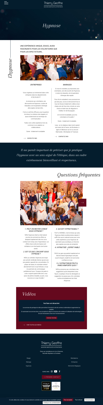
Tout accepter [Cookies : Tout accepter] (68, 400)
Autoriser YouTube (51, 318)
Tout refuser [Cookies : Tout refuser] (78, 400)
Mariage (28, 362)
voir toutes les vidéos (31, 325)
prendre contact (51, 377)
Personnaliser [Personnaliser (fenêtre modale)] (89, 400)
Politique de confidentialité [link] (52, 402)
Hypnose (28, 366)
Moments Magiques (74, 366)
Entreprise (74, 362)
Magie (29, 358)
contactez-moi (30, 138)
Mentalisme (74, 358)
